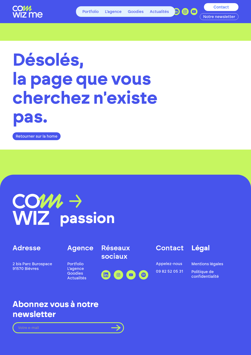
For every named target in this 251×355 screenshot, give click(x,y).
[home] (28, 11)
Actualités (159, 11)
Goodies (136, 11)
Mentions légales (207, 263)
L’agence (113, 11)
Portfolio (90, 11)
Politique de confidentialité (205, 274)
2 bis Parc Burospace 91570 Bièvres (32, 266)
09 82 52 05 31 (169, 271)
